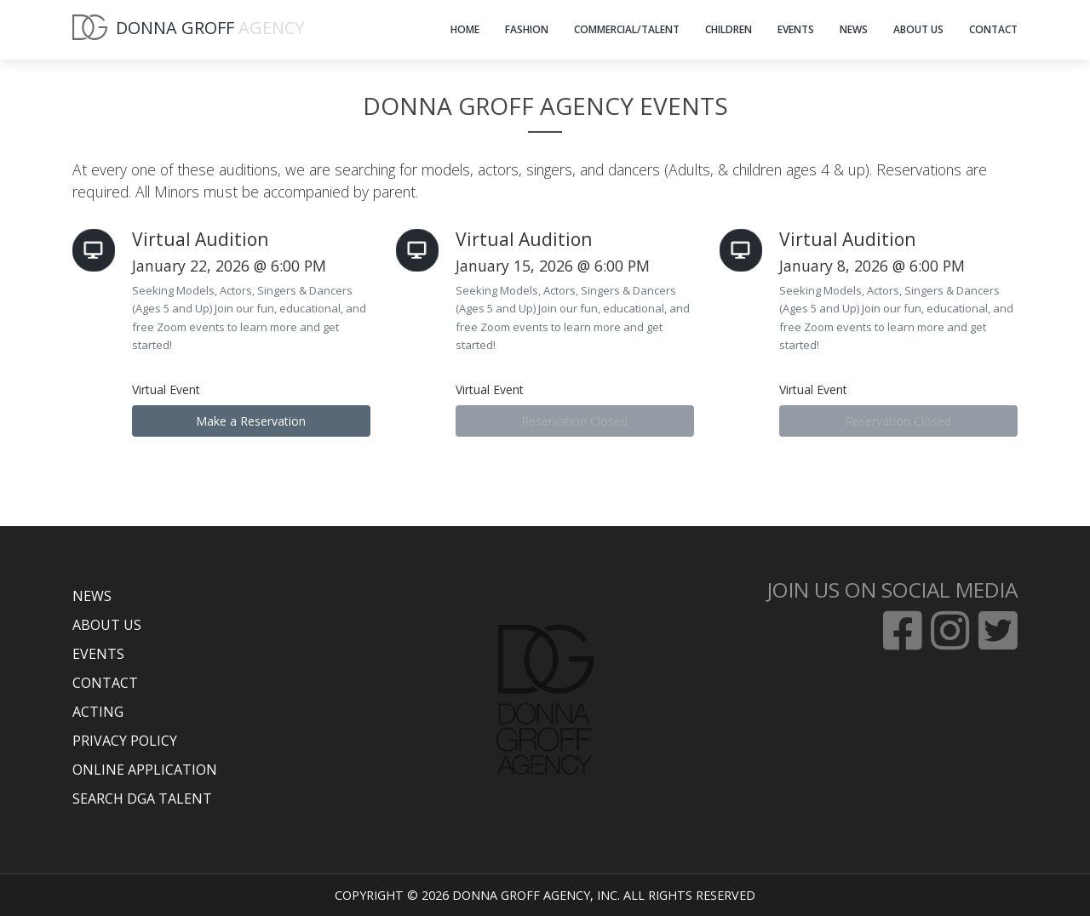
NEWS (854, 29)
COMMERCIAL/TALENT (627, 29)
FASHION (526, 29)
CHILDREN (728, 29)
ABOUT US (918, 29)
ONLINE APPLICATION (144, 769)
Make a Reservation (251, 421)
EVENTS (795, 29)
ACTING (97, 711)
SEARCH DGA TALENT (142, 798)
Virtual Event (166, 389)
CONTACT (993, 29)
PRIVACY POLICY (124, 740)
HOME (464, 29)
